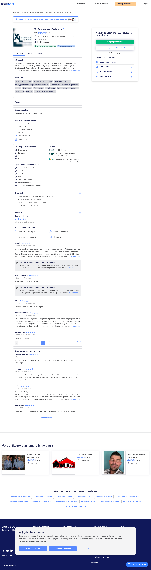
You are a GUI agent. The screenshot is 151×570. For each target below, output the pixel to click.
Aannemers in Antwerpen (66, 501)
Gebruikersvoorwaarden (100, 557)
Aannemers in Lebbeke (19, 501)
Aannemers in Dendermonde (127, 497)
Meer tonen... (76, 70)
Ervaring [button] (30, 53)
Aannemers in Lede (64, 497)
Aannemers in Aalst (104, 497)
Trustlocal (16, 12)
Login (145, 4)
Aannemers (25, 12)
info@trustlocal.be (9, 555)
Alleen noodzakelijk (62, 549)
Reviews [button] (40, 53)
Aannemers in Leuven (132, 501)
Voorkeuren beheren (92, 549)
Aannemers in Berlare (43, 497)
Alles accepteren (33, 549)
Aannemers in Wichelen (20, 497)
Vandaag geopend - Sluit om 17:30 (30, 113)
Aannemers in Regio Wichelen (41, 12)
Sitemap (94, 562)
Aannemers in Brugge (110, 501)
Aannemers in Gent (89, 501)
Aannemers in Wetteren (42, 501)
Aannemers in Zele (83, 497)
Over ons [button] (19, 53)
